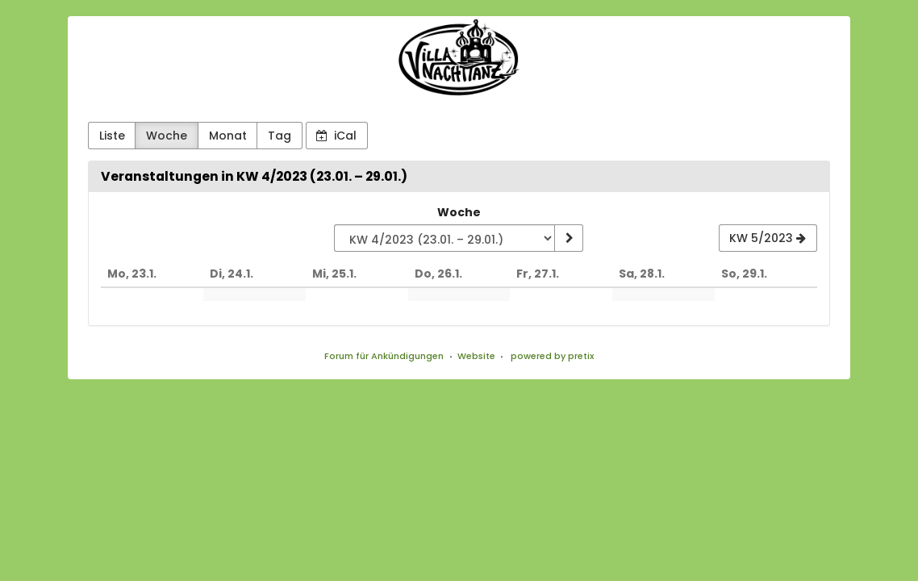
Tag (279, 135)
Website (476, 355)
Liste (112, 135)
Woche (166, 135)
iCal (336, 135)
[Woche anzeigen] (568, 238)
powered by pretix (552, 355)
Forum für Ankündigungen (384, 355)
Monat (228, 135)
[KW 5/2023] (768, 238)
